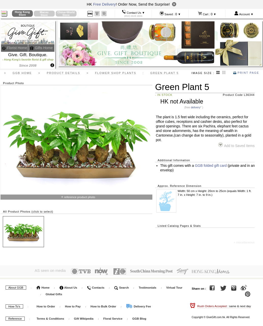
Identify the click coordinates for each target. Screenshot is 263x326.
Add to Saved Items (236, 145)
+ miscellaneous (244, 242)
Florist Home (14, 48)
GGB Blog (139, 317)
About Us (68, 286)
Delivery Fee (138, 305)
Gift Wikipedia (84, 317)
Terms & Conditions (50, 317)
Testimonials (147, 286)
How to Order (46, 305)
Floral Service (112, 317)
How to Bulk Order (104, 305)
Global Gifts (54, 293)
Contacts (95, 286)
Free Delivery (104, 4)
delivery (195, 107)
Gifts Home (41, 48)
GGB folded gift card (211, 166)
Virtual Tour (174, 286)
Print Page (246, 72)
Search (121, 286)
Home (43, 286)
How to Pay (73, 305)
